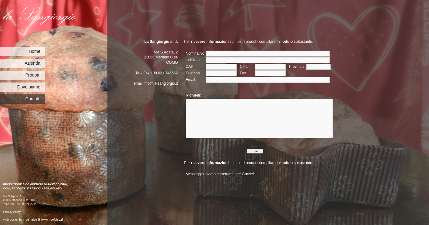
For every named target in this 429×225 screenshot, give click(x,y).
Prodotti (32, 75)
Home (34, 51)
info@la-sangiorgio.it (161, 83)
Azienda (33, 63)
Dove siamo (28, 86)
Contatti (32, 98)
